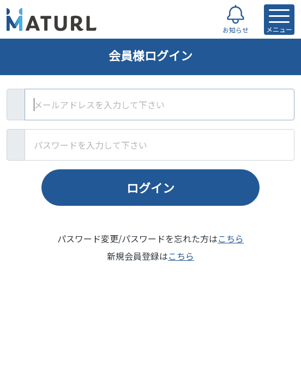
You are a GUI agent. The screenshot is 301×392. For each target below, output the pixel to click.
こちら (231, 238)
